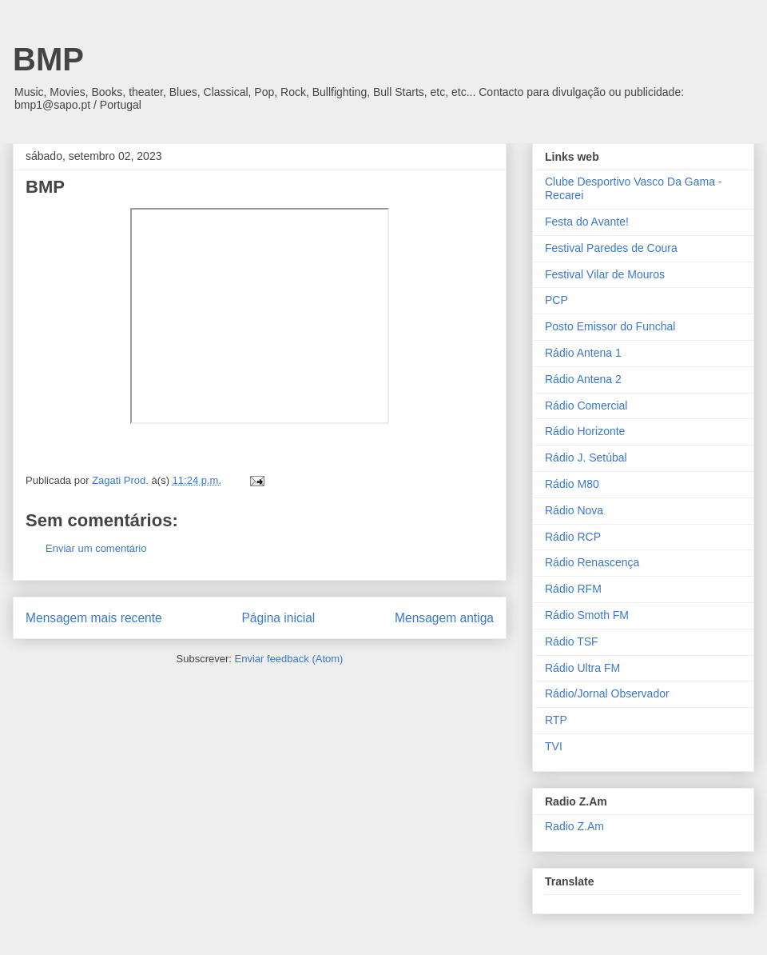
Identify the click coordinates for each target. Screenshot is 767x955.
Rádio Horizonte (585, 431)
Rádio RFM (573, 588)
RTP (556, 719)
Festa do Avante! (587, 221)
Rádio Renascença (592, 562)
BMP (48, 59)
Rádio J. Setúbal (586, 457)
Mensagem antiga (444, 618)
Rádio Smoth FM (587, 615)
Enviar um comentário (96, 548)
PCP (556, 300)
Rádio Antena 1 (583, 352)
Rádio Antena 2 (583, 379)
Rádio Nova (574, 510)
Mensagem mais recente (94, 618)
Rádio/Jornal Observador (607, 693)
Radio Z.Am (574, 826)
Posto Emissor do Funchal (610, 326)
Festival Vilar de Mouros (605, 274)
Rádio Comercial (586, 405)
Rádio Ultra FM (582, 667)
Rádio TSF (571, 641)
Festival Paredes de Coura (611, 248)
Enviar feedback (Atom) (289, 659)
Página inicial (278, 618)
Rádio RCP (573, 536)
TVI (553, 746)
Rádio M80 (572, 484)
